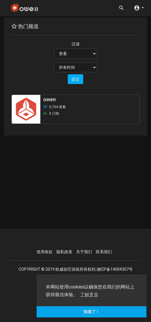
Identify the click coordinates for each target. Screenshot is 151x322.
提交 (75, 79)
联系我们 (104, 251)
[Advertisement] (77, 181)
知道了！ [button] (92, 311)
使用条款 (45, 251)
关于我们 (84, 251)
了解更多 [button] (89, 294)
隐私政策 (64, 251)
